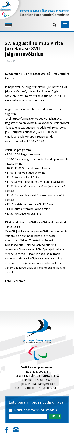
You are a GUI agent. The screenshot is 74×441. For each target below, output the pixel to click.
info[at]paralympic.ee (41, 384)
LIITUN (55, 416)
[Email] (28, 416)
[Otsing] (53, 25)
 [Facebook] (6, 430)
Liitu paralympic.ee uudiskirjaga (36, 402)
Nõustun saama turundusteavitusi (35, 410)
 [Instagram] (16, 430)
